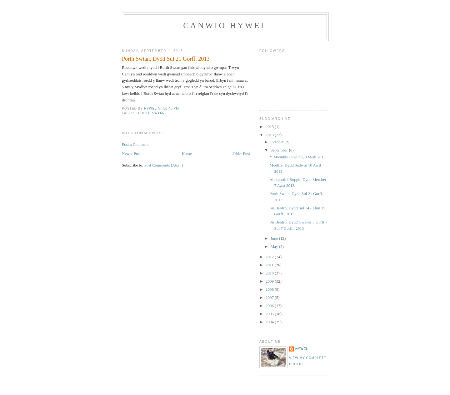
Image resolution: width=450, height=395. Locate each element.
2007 (270, 297)
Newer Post (131, 153)
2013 (270, 134)
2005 (270, 313)
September (280, 150)
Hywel (301, 349)
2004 (270, 322)
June (275, 238)
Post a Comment (135, 144)
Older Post (241, 153)
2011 (270, 265)
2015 (270, 126)
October (278, 142)
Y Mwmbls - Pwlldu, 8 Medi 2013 (297, 157)
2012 (270, 256)
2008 (270, 289)
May (275, 246)
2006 (270, 305)
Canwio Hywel (225, 25)
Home (187, 153)
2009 (270, 281)
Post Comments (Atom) (163, 165)
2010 (270, 273)
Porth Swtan (151, 113)
